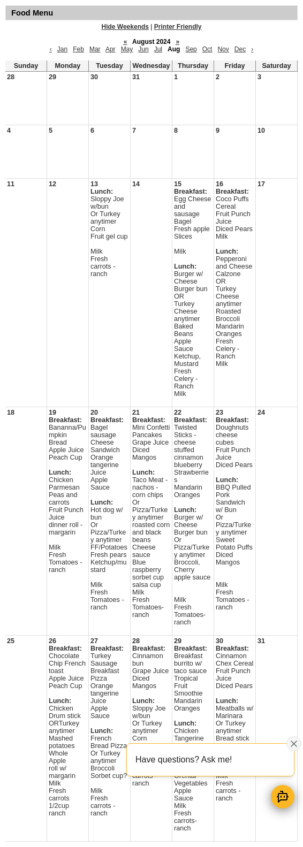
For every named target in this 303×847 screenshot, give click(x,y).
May (127, 49)
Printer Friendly (178, 26)
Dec (240, 49)
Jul (158, 49)
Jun (143, 49)
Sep (190, 49)
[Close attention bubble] (293, 743)
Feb (78, 49)
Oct (207, 49)
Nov (223, 49)
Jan (62, 49)
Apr (110, 49)
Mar (95, 49)
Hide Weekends (125, 26)
